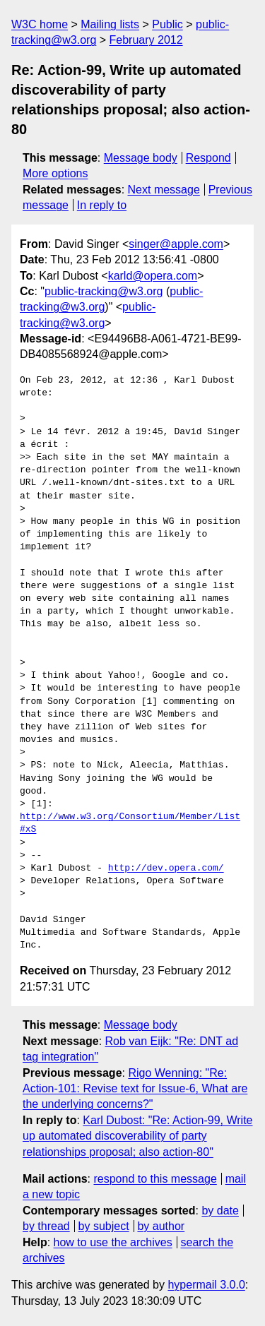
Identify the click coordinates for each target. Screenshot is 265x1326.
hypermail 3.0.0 (206, 1285)
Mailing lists (110, 24)
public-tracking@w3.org (104, 291)
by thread (46, 1226)
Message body (140, 158)
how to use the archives (113, 1242)
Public (167, 24)
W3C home (39, 24)
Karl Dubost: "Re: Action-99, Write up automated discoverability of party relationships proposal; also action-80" (138, 1136)
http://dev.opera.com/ (166, 868)
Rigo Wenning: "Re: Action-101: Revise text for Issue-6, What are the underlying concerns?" (135, 1089)
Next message (164, 190)
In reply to (101, 205)
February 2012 (146, 40)
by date (219, 1211)
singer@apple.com (176, 244)
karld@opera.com (153, 276)
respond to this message (154, 1179)
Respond (208, 158)
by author (160, 1226)
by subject (103, 1226)
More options (55, 173)
